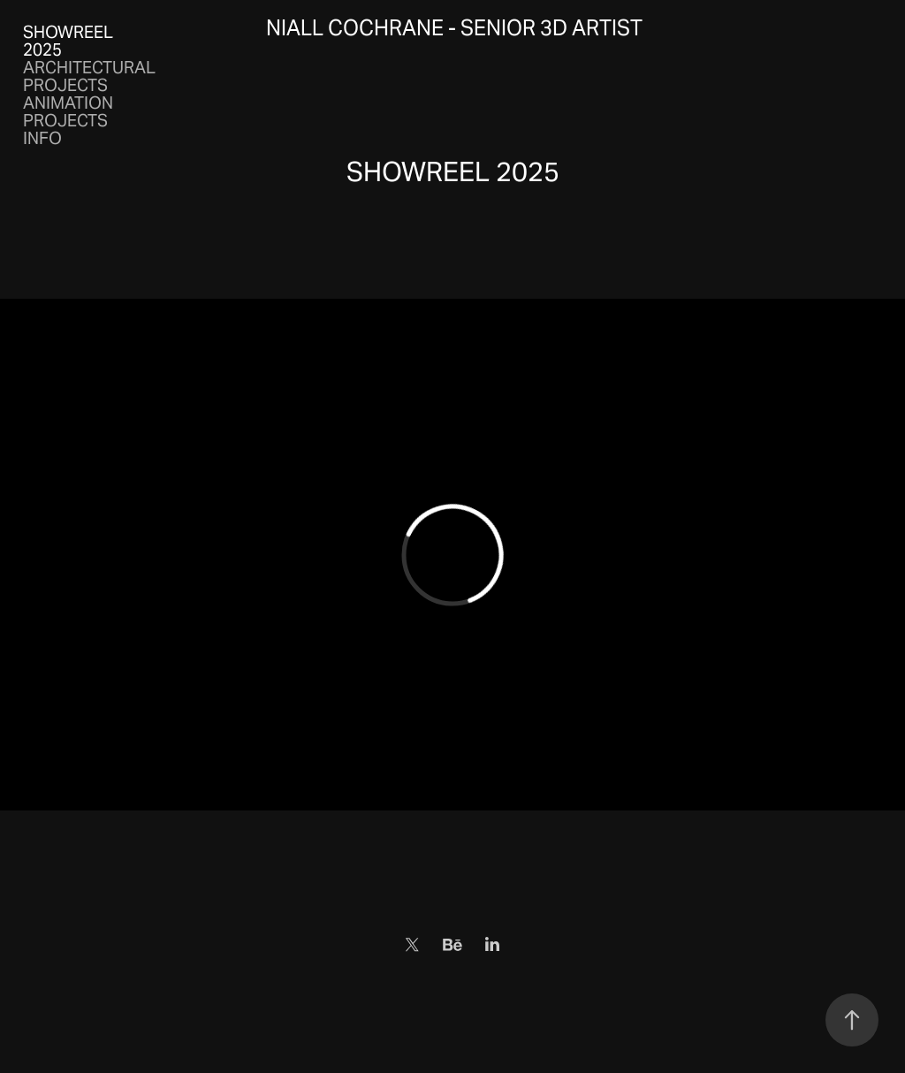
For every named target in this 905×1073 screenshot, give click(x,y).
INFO (42, 137)
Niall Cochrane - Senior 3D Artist (454, 28)
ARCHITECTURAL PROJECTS (89, 76)
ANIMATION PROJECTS (68, 111)
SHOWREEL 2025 (68, 40)
